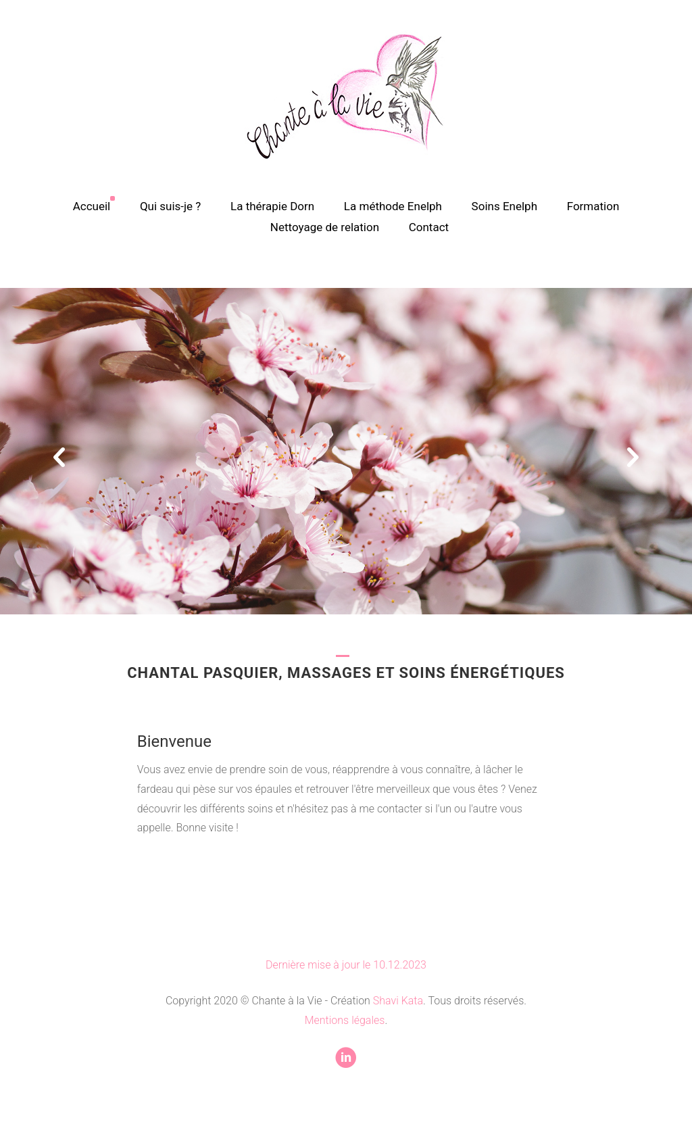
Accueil (92, 206)
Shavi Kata (398, 1000)
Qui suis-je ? (170, 206)
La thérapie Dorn (272, 206)
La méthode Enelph (393, 206)
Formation (593, 206)
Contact (429, 227)
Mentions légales (345, 1020)
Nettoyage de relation (324, 227)
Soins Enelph (504, 206)
